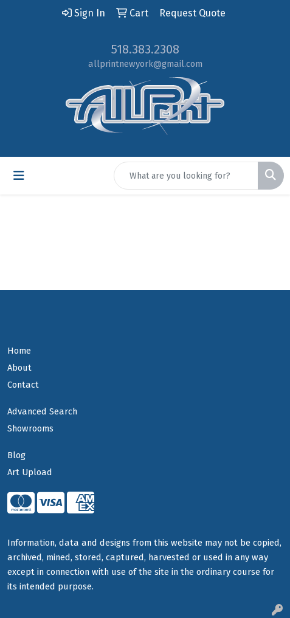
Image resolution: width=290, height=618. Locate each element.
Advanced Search (42, 411)
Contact (23, 384)
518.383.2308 (145, 49)
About (19, 367)
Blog (16, 455)
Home (19, 350)
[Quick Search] (186, 176)
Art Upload (29, 472)
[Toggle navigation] (19, 175)
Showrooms (30, 428)
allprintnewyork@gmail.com (145, 63)
